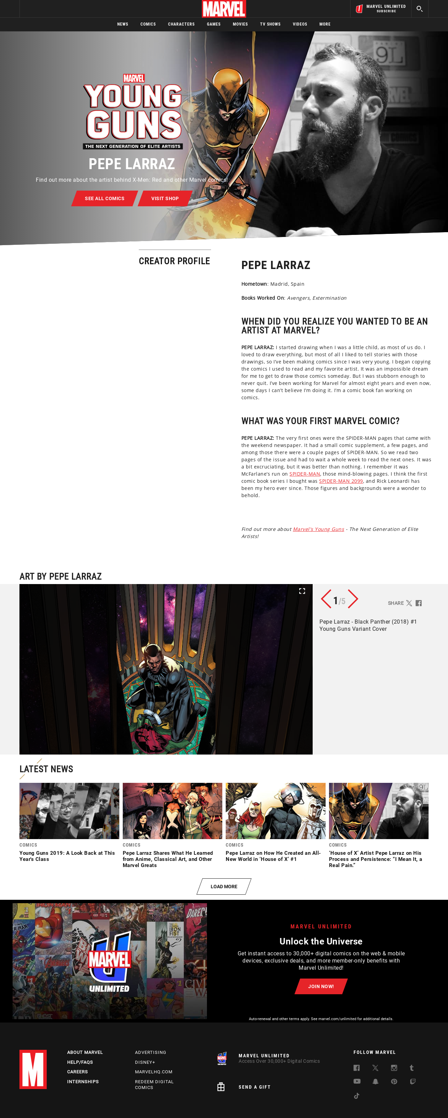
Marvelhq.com (154, 1071)
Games (214, 24)
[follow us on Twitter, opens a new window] (375, 1069)
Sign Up (67, 8)
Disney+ (145, 1062)
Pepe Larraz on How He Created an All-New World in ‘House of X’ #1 (273, 856)
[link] (69, 824)
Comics (148, 24)
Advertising (150, 1052)
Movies (240, 24)
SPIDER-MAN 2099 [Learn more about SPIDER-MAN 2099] (218, 481)
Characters (181, 24)
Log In (44, 8)
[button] (166, 669)
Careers (77, 1071)
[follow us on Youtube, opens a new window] (357, 1082)
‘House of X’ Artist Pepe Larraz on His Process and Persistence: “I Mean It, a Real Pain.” (375, 859)
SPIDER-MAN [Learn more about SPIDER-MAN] (182, 474)
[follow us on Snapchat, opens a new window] (375, 1082)
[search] (420, 8)
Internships (83, 1081)
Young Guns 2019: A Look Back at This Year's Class (67, 856)
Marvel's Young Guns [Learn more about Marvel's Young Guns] (196, 529)
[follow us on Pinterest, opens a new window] (394, 1082)
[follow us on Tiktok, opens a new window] (357, 1097)
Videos (300, 24)
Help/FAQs (80, 1062)
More (325, 24)
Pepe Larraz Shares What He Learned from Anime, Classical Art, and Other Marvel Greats (168, 859)
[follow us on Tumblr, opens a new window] (412, 1069)
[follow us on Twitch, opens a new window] (413, 1083)
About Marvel (85, 1052)
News (122, 24)
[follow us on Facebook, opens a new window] (357, 1069)
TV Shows (270, 24)
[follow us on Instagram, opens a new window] (394, 1069)
